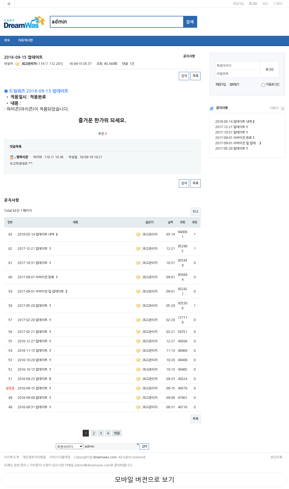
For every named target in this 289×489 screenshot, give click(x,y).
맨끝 (117, 433)
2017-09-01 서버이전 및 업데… (238, 143)
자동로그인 (272, 84)
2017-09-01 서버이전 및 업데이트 (42, 291)
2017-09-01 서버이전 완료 (235, 137)
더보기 (274, 108)
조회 (182, 222)
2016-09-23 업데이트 (34, 379)
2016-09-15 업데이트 (34, 388)
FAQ (265, 3)
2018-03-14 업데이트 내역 (235, 121)
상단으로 (276, 457)
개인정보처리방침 (34, 457)
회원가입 (238, 3)
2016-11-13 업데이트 (34, 350)
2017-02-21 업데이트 (34, 331)
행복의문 (19, 157)
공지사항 (222, 108)
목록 (196, 76)
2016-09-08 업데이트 (34, 397)
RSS (196, 211)
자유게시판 (25, 40)
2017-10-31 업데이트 (231, 132)
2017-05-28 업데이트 (231, 148)
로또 (7, 40)
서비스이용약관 (60, 457)
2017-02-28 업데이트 (34, 320)
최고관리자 (26, 63)
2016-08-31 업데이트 (34, 407)
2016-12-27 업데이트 (34, 341)
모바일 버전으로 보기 (144, 479)
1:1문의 (277, 3)
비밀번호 (223, 73)
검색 (184, 76)
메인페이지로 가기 (9, 4)
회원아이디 (224, 65)
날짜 (170, 222)
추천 (194, 222)
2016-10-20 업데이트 (34, 360)
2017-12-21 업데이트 (231, 127)
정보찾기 (234, 84)
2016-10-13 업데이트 (34, 369)
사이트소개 (11, 457)
